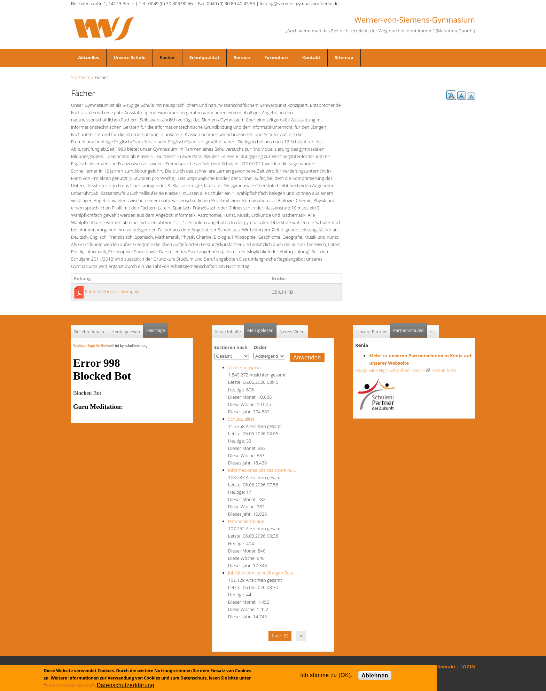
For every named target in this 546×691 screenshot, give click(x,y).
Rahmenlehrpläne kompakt (112, 291)
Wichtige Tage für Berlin (93, 346)
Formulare (276, 57)
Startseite (80, 77)
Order (260, 347)
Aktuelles (88, 57)
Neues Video (291, 332)
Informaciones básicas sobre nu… (262, 470)
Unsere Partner (371, 332)
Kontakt (311, 57)
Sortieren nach (231, 347)
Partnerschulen (410, 328)
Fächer (167, 57)
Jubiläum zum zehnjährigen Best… (262, 573)
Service (242, 57)
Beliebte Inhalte (90, 332)
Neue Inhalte (228, 332)
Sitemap (344, 57)
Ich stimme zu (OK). (326, 675)
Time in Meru (444, 370)
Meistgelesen (260, 330)
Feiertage (155, 330)
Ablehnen (374, 675)
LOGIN (467, 667)
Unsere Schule (130, 57)
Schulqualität (204, 57)
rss (433, 332)
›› (301, 636)
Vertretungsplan (244, 367)
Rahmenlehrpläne (246, 521)
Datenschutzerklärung (69, 685)
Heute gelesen (125, 332)
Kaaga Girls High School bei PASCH (392, 370)
